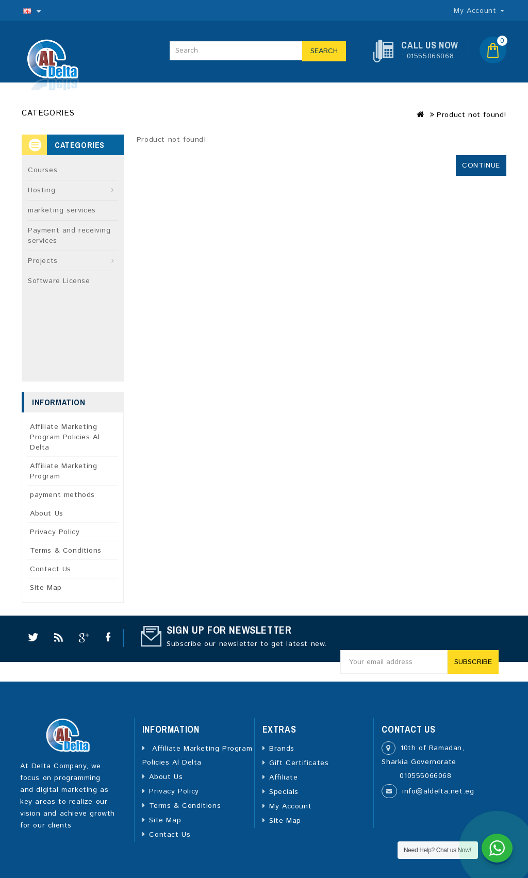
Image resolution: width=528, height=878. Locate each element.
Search (324, 51)
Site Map (46, 588)
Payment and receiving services (69, 235)
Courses (42, 170)
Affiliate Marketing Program (63, 471)
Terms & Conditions (66, 550)
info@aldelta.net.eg (438, 791)
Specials (284, 792)
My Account (290, 806)
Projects (43, 261)
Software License (59, 281)
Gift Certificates (298, 763)
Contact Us (50, 569)
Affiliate (283, 777)
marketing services (62, 210)
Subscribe (473, 662)
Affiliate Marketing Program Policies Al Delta (65, 437)
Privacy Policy (54, 532)
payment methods (62, 495)
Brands (281, 748)
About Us (46, 513)
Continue (481, 165)
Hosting (41, 190)
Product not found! (471, 115)
